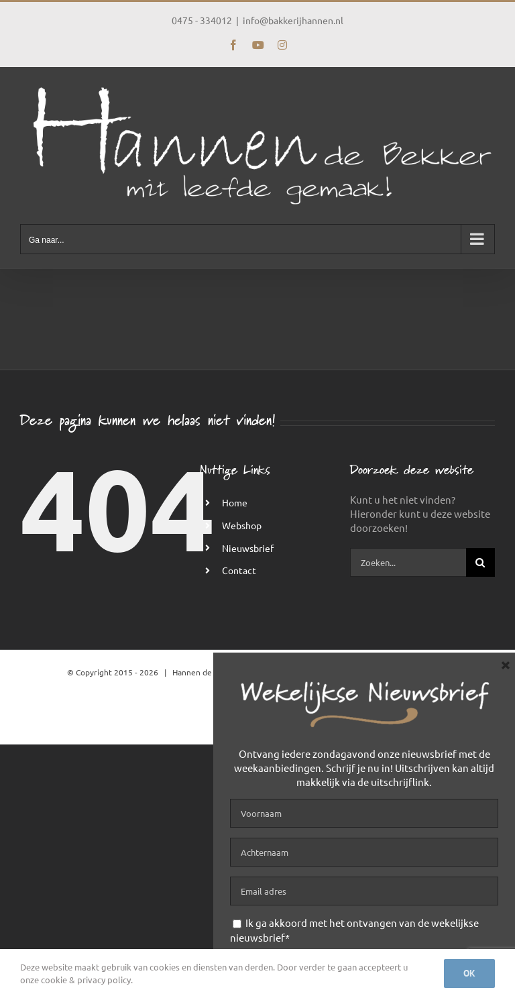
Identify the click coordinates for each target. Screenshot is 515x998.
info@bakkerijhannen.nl (293, 20)
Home (234, 502)
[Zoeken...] (408, 562)
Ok (469, 973)
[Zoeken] (480, 562)
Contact (239, 570)
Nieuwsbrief (248, 548)
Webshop (242, 525)
